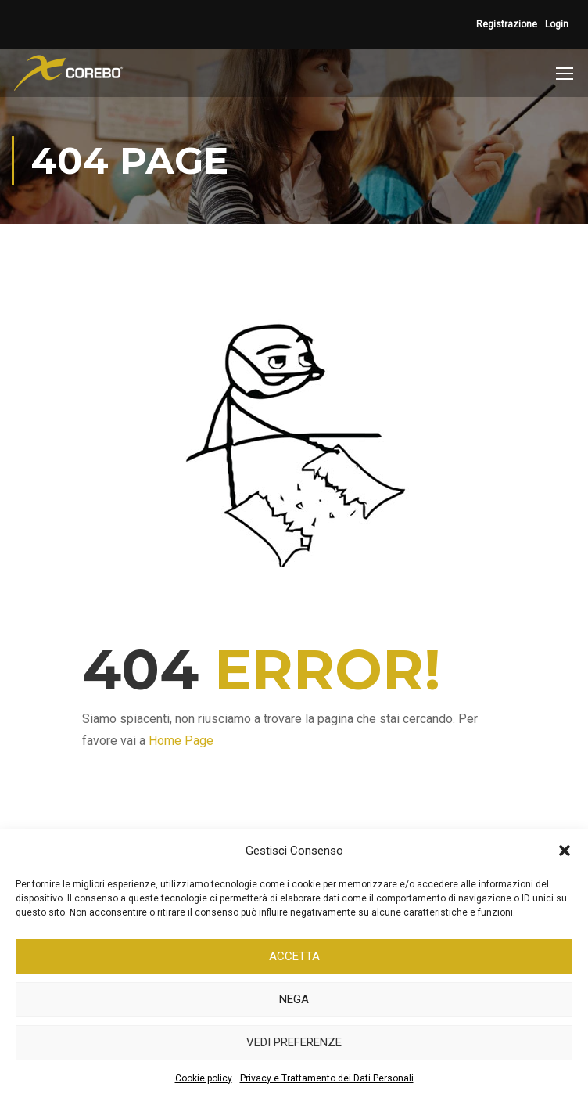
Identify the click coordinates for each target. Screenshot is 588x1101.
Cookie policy (203, 1078)
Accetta (294, 956)
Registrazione (506, 24)
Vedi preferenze (294, 1042)
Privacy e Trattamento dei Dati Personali (327, 1078)
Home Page (181, 740)
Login (556, 24)
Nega (294, 999)
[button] (564, 850)
